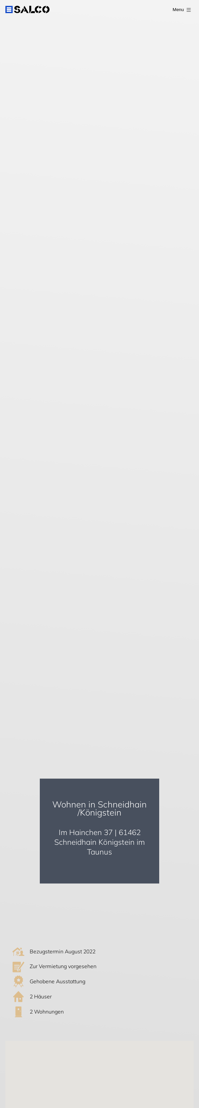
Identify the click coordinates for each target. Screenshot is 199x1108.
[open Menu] (180, 9)
